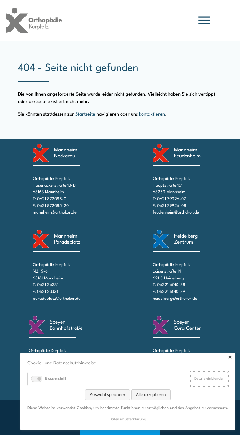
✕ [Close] (230, 358)
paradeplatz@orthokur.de (57, 299)
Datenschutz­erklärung (128, 419)
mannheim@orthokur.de (55, 212)
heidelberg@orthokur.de (175, 299)
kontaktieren (152, 114)
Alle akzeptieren (151, 395)
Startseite (85, 114)
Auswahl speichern (107, 395)
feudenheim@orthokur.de (176, 212)
